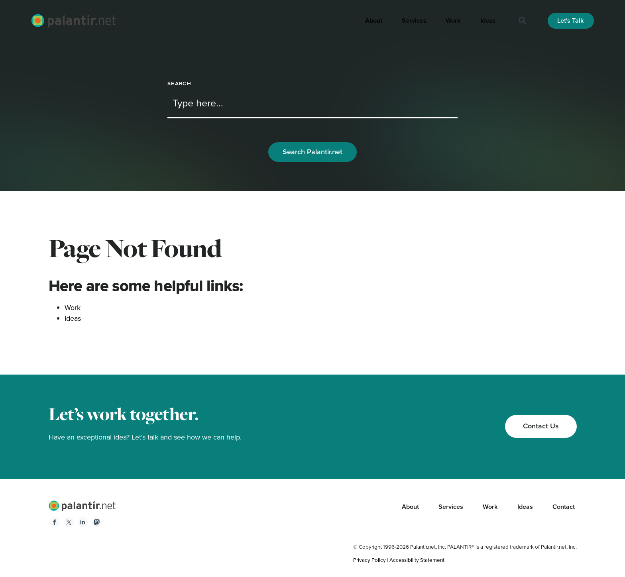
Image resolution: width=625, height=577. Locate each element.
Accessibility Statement (416, 560)
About (373, 20)
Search (179, 83)
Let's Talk (570, 20)
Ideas (488, 20)
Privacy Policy (369, 560)
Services (414, 20)
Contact (563, 506)
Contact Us (541, 426)
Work (453, 20)
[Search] (522, 21)
